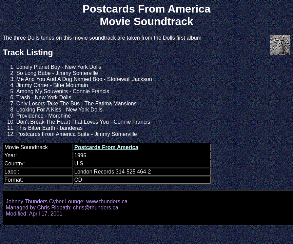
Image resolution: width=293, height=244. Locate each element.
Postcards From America (106, 147)
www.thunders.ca (107, 201)
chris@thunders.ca (95, 207)
